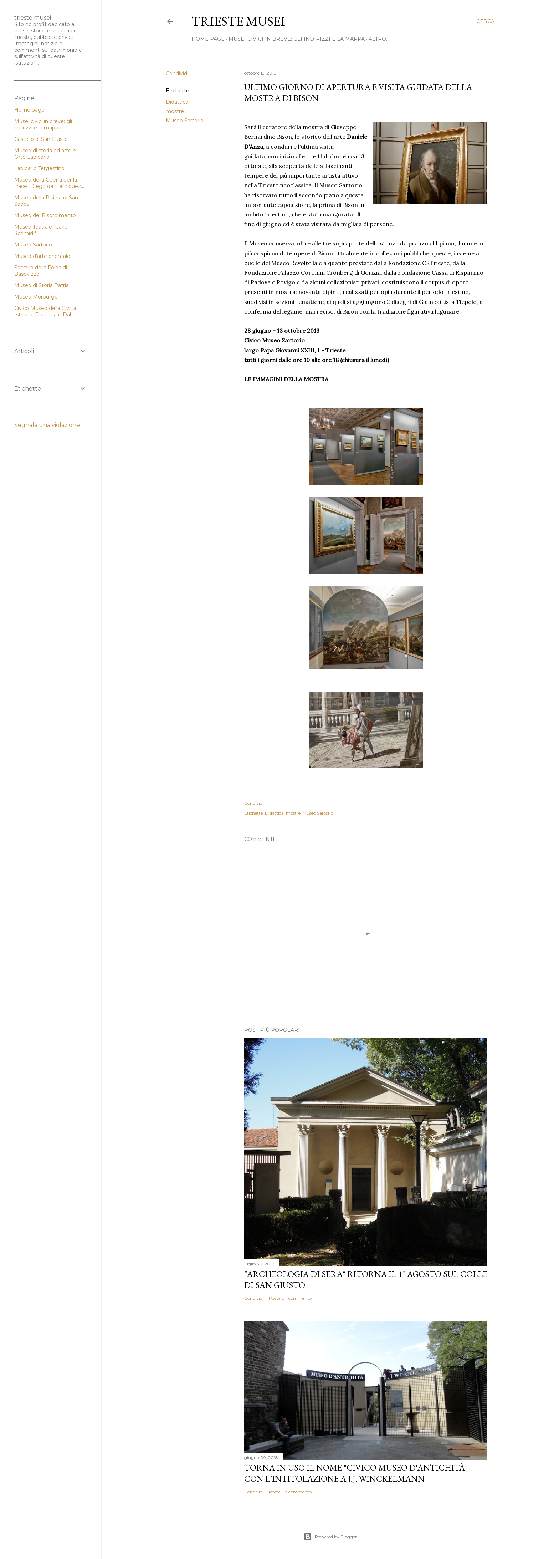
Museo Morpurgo (36, 297)
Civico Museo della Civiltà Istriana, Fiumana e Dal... (45, 311)
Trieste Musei (238, 21)
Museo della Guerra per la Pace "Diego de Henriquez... (49, 183)
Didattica (177, 102)
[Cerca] (485, 21)
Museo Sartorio (185, 120)
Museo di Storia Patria (41, 285)
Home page (29, 110)
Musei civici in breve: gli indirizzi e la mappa (297, 39)
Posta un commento (290, 1298)
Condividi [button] (177, 73)
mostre (175, 111)
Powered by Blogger (330, 1537)
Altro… (379, 39)
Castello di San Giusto (41, 139)
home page (208, 39)
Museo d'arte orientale (42, 256)
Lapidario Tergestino (39, 168)
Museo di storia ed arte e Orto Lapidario (45, 153)
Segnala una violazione (47, 425)
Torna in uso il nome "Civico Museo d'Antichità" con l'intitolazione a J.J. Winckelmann (356, 1473)
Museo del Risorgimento (45, 215)
